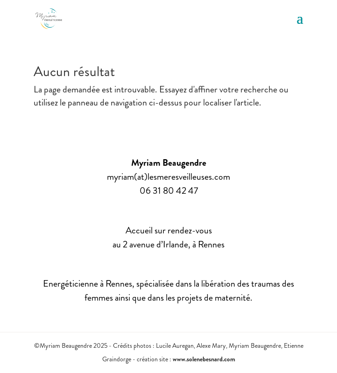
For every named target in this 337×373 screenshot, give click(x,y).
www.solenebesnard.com (204, 359)
